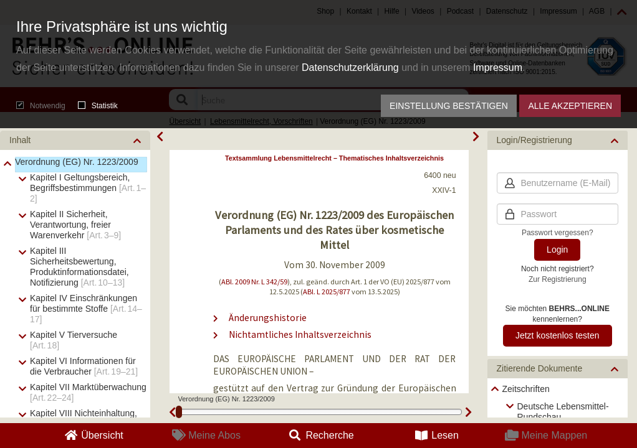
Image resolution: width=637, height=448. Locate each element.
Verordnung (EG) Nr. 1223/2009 (76, 162)
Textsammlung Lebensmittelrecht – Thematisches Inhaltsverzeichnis (334, 158)
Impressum (497, 67)
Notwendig (40, 105)
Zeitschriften (526, 389)
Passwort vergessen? (557, 232)
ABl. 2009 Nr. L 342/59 (254, 281)
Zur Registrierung (558, 279)
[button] (75, 140)
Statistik (98, 105)
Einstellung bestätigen (449, 106)
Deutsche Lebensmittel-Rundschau (563, 411)
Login (557, 249)
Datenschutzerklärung (350, 67)
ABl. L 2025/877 (326, 291)
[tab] (75, 140)
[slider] (179, 412)
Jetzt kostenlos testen (557, 335)
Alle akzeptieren (570, 106)
